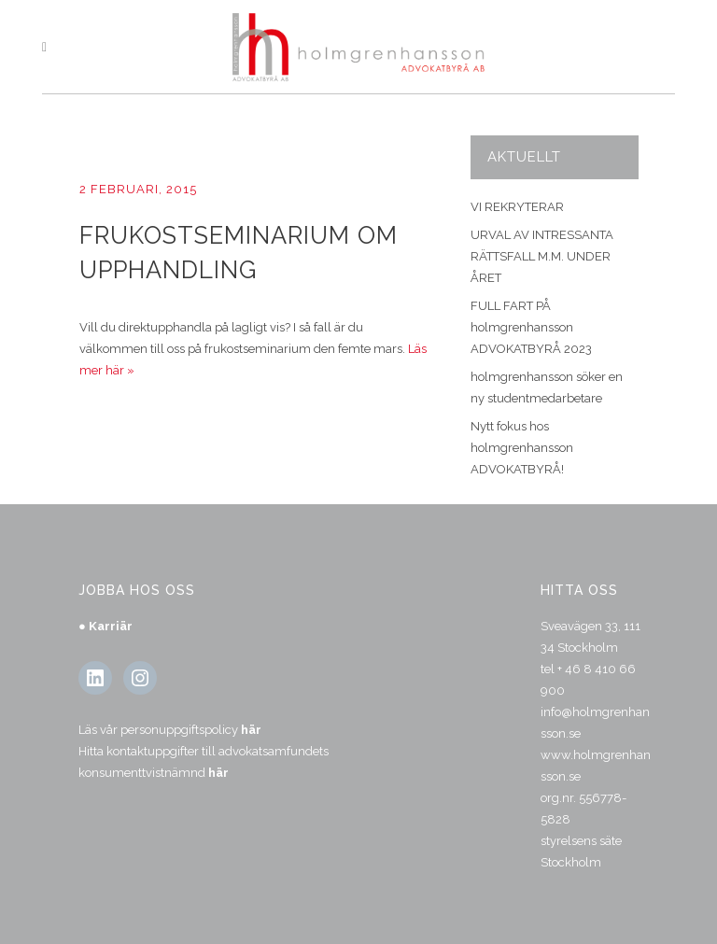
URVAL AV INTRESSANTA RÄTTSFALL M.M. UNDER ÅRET (542, 256)
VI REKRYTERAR (517, 207)
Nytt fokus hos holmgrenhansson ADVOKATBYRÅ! (522, 447)
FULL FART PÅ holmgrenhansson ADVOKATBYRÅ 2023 (531, 327)
